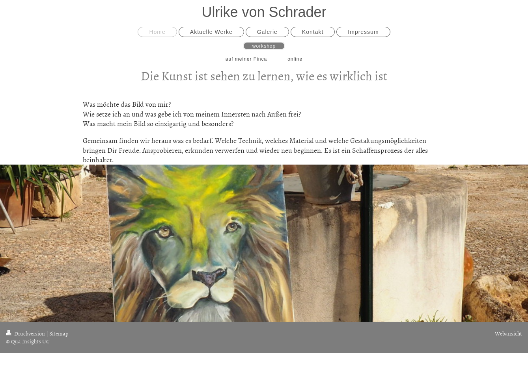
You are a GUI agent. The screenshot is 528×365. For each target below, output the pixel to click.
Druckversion (26, 333)
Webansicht (508, 333)
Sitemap (58, 333)
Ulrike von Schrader (263, 12)
